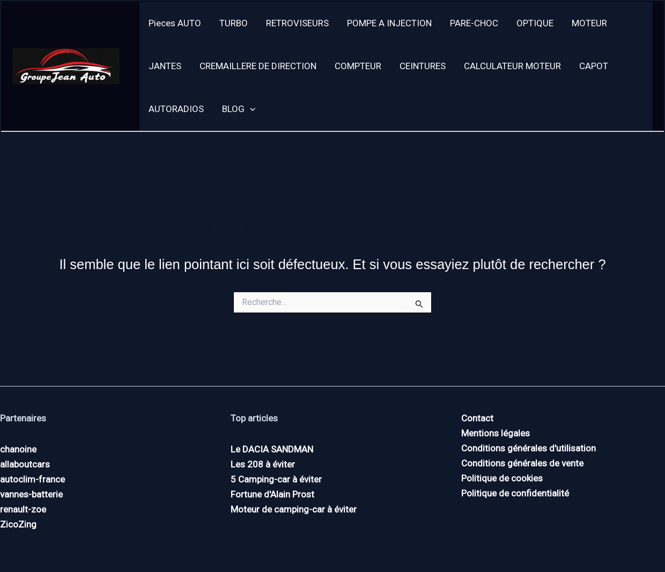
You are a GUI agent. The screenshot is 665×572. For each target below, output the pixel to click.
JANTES (165, 66)
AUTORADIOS (176, 108)
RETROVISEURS (297, 23)
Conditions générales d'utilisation (528, 448)
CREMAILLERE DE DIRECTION (258, 66)
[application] (250, 108)
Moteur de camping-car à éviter (294, 509)
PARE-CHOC (474, 23)
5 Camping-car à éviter (276, 479)
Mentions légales (495, 433)
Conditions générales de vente (522, 463)
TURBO (233, 23)
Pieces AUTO (175, 23)
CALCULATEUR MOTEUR (512, 66)
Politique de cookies (502, 478)
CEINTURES (423, 66)
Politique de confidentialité (515, 493)
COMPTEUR (358, 66)
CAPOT (593, 66)
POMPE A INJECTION (389, 23)
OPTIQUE (534, 23)
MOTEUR (589, 23)
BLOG (238, 108)
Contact (477, 418)
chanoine (18, 449)
